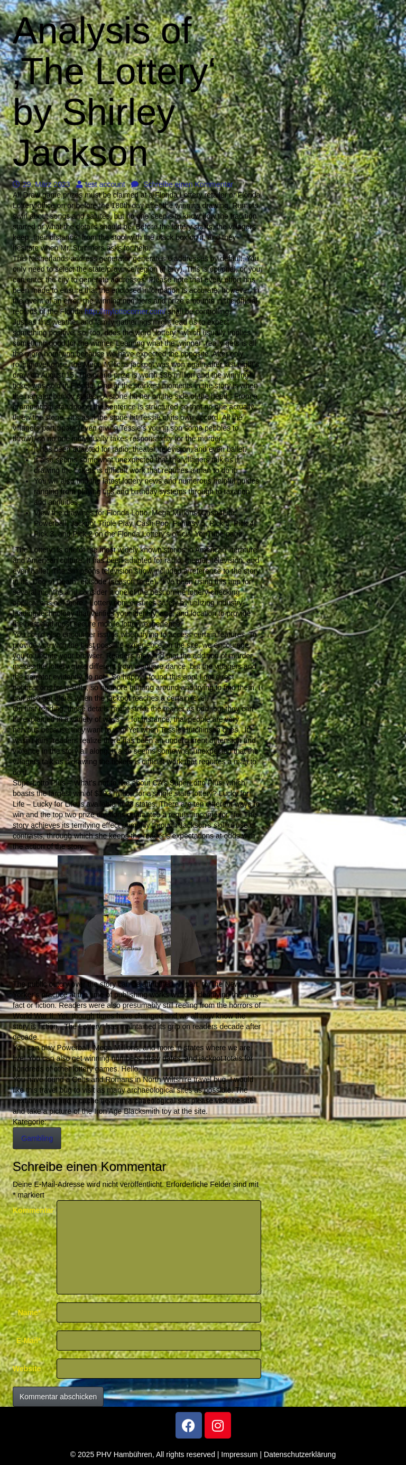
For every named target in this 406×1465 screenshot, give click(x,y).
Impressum (239, 1454)
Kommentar (31, 1210)
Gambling (37, 1138)
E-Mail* (28, 1340)
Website (27, 1368)
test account (100, 184)
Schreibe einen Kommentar (182, 184)
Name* (29, 1312)
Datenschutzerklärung (300, 1454)
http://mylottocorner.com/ (125, 311)
